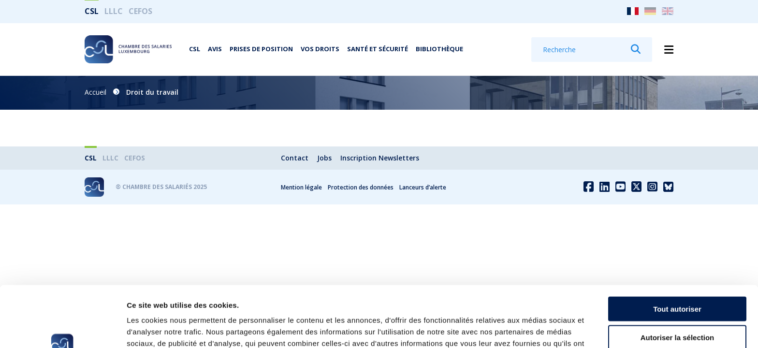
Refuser (677, 308)
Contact (294, 157)
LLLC (113, 11)
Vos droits (320, 48)
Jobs (324, 157)
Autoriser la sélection (677, 280)
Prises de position (261, 48)
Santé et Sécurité (377, 48)
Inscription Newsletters (379, 157)
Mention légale (301, 187)
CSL (92, 11)
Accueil (95, 92)
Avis (215, 48)
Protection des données (361, 187)
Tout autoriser (677, 251)
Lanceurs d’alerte (422, 187)
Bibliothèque (439, 48)
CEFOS (140, 11)
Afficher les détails (532, 329)
